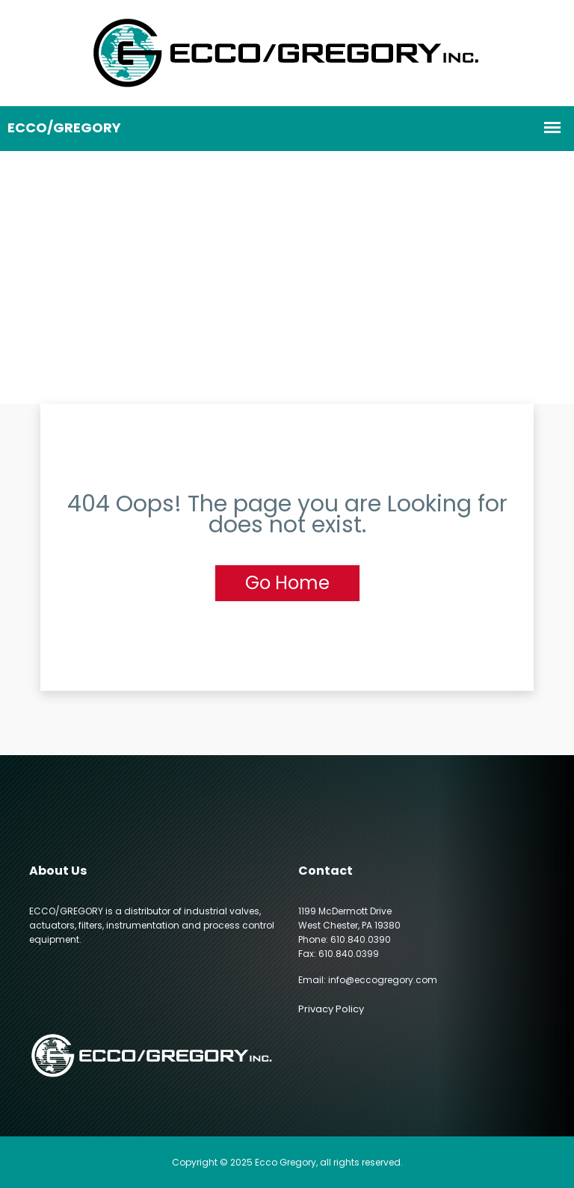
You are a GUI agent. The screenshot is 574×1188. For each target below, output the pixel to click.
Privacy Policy (331, 1009)
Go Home (287, 582)
